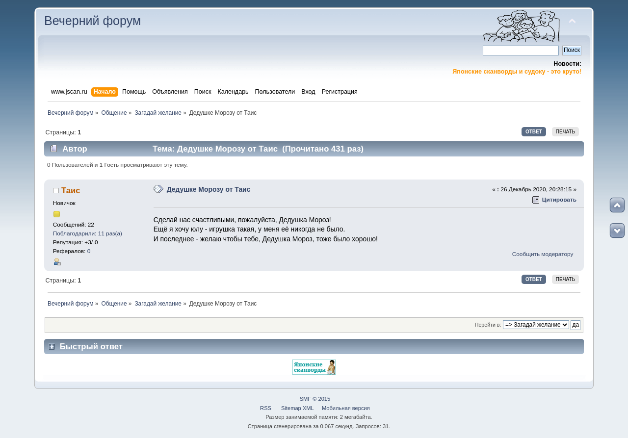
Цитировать (559, 199)
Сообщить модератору (543, 254)
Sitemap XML (297, 408)
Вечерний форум (92, 20)
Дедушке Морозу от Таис (209, 189)
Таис (70, 190)
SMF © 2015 (315, 399)
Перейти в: (488, 325)
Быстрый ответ (91, 346)
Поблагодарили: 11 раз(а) (87, 233)
